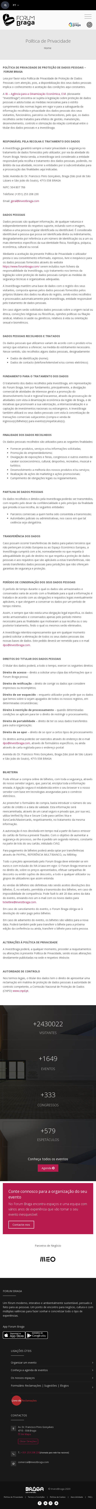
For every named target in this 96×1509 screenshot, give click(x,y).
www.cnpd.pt (20, 991)
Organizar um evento (24, 1362)
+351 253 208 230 (30, 1452)
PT (16, 5)
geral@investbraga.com (25, 201)
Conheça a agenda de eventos (29, 1370)
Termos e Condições (36, 1497)
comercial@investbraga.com (33, 1462)
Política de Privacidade (13, 1497)
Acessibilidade (77, 1497)
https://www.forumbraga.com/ (21, 266)
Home (47, 48)
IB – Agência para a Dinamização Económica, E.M (35, 94)
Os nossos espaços (23, 1378)
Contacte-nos (21, 1224)
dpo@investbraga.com (16, 645)
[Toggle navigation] (88, 16)
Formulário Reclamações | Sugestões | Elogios (40, 1385)
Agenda (48, 1168)
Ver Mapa (24, 1434)
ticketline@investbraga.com (19, 902)
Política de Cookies (58, 1497)
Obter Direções (28, 1441)
